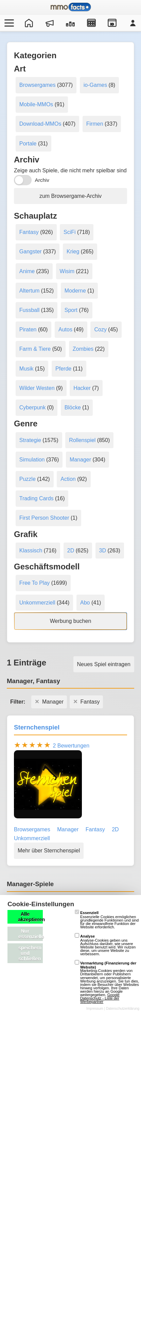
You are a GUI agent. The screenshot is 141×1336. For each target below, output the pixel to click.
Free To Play (34, 583)
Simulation (32, 459)
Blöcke (73, 407)
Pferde (63, 369)
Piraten (28, 329)
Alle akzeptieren (30, 916)
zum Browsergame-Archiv (70, 196)
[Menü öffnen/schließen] (8, 23)
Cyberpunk (32, 407)
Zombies (83, 349)
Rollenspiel (82, 440)
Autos (65, 329)
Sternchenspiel (36, 727)
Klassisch (30, 550)
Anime (27, 271)
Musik (26, 369)
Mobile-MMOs (36, 104)
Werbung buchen (70, 621)
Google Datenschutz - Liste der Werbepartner (100, 998)
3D (102, 550)
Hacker (82, 388)
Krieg (73, 251)
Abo (85, 603)
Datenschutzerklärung (122, 1008)
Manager (80, 459)
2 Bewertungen (71, 746)
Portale (28, 143)
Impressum (94, 1008)
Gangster (30, 251)
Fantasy (29, 232)
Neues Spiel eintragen (103, 664)
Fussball (29, 310)
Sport (71, 310)
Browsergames (37, 85)
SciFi (70, 232)
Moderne (75, 291)
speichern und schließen (29, 953)
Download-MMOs (40, 124)
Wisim (67, 271)
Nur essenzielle (30, 933)
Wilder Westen (37, 388)
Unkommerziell (37, 603)
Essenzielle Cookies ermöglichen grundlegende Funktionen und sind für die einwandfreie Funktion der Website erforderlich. (107, 920)
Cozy (100, 329)
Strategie (30, 440)
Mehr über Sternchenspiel (49, 850)
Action (67, 479)
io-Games (95, 85)
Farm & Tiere (35, 349)
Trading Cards (36, 498)
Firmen (94, 124)
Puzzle (27, 479)
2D (70, 550)
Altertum (29, 291)
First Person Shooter (44, 518)
